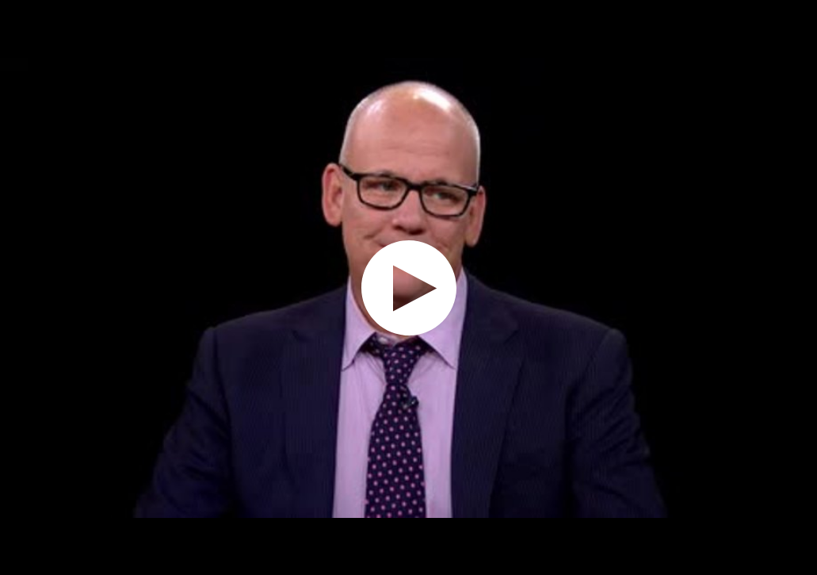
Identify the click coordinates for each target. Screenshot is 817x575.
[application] (408, 287)
